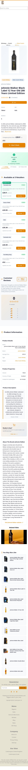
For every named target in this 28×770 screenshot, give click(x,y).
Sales (14, 712)
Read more (8, 131)
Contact (14, 737)
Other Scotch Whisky (20, 360)
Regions (14, 709)
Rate (14, 102)
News (14, 723)
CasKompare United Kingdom (14, 751)
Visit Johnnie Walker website (14, 522)
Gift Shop (14, 725)
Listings (5, 166)
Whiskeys (3, 43)
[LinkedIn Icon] (17, 692)
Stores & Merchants (14, 715)
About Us (14, 734)
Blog (14, 720)
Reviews (13, 166)
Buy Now (21, 196)
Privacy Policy (14, 740)
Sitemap (14, 743)
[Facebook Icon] (11, 692)
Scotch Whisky (22, 357)
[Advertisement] (14, 21)
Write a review (21, 279)
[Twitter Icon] (14, 692)
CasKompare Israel (14, 754)
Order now (14, 434)
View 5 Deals (14, 145)
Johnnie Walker (22, 351)
